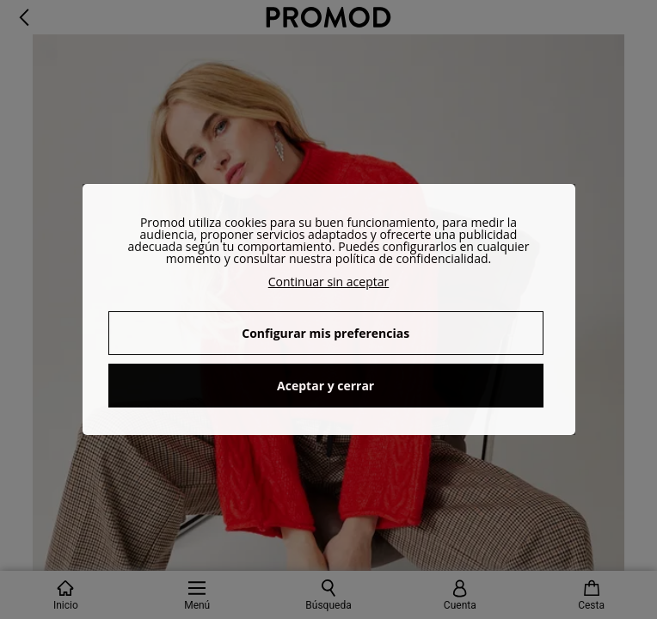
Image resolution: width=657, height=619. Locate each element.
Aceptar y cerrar (325, 385)
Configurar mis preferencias (325, 333)
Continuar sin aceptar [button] (329, 281)
